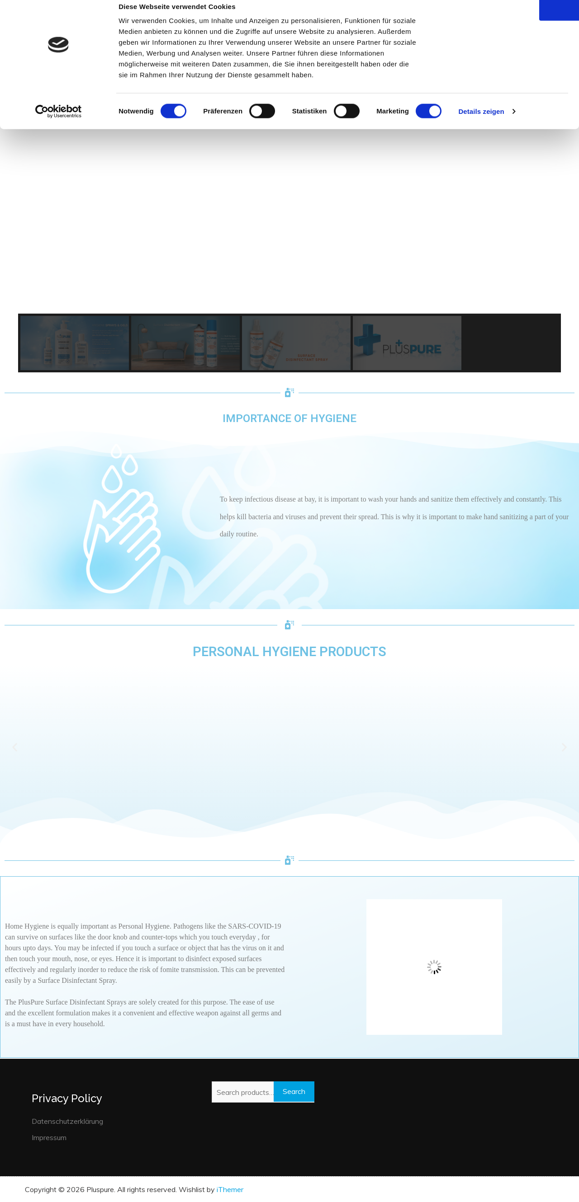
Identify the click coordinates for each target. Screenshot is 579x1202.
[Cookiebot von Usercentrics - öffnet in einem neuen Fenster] (58, 124)
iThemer (230, 1189)
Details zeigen (481, 123)
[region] (289, 207)
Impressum (49, 1137)
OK (503, 22)
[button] (74, 343)
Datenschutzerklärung (67, 1121)
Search (294, 1091)
